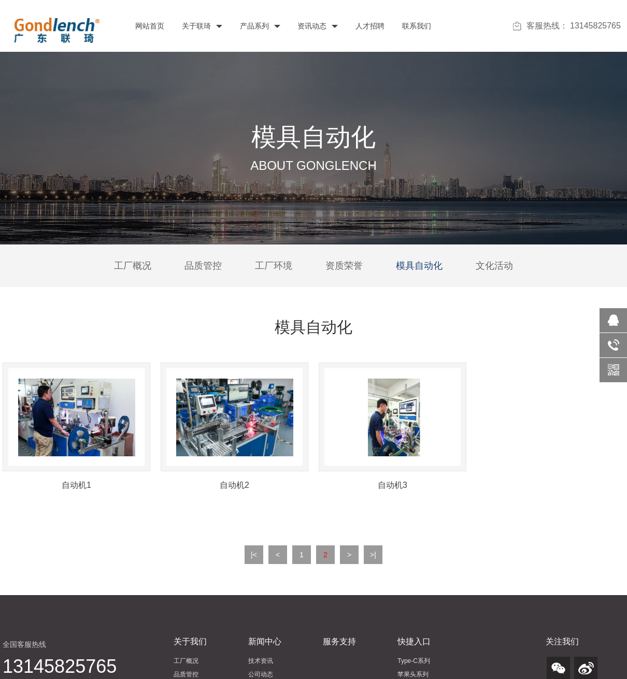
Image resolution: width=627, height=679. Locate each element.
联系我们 (415, 26)
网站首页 (148, 26)
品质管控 (203, 266)
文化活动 (494, 266)
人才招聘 (368, 26)
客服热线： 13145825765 (567, 26)
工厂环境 (273, 266)
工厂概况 (132, 266)
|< (254, 555)
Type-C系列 (413, 660)
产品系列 (259, 26)
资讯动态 (317, 26)
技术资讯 (260, 660)
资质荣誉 (344, 266)
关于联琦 (201, 26)
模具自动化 (419, 266)
